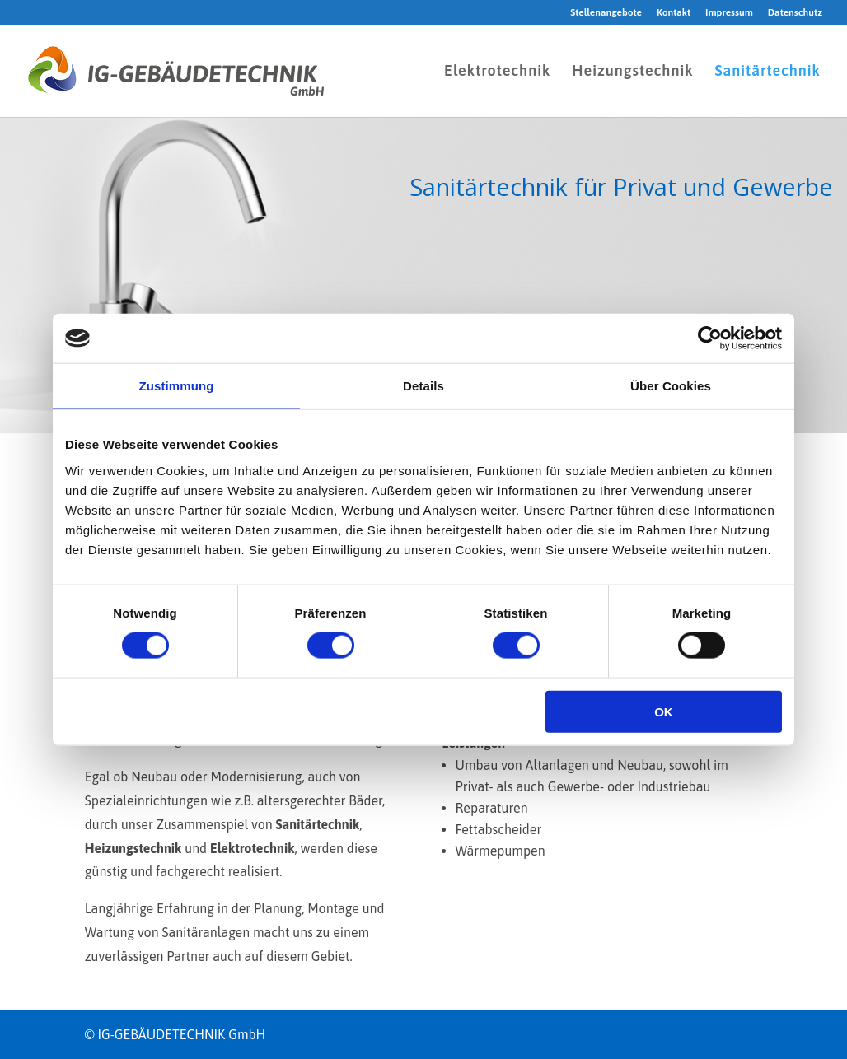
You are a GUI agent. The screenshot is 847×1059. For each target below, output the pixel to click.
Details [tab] (423, 386)
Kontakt (673, 12)
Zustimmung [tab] (176, 386)
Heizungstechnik (632, 72)
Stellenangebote (606, 12)
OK (663, 711)
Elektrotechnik (497, 72)
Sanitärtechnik (767, 72)
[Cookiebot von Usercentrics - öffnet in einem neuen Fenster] (710, 338)
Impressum (729, 12)
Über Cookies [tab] (670, 386)
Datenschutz (795, 12)
